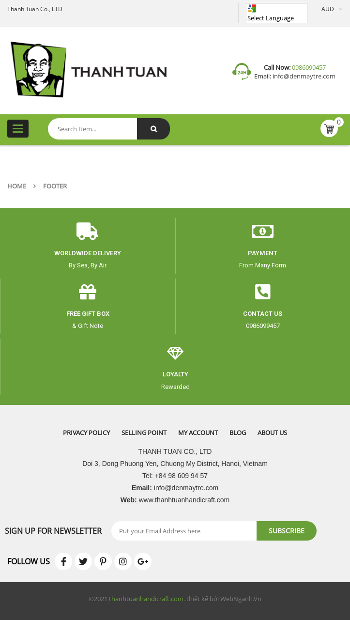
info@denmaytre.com (303, 76)
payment (262, 253)
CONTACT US (262, 313)
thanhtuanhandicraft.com (146, 598)
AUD (327, 9)
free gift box (87, 313)
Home (16, 186)
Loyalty (175, 374)
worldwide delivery (87, 253)
